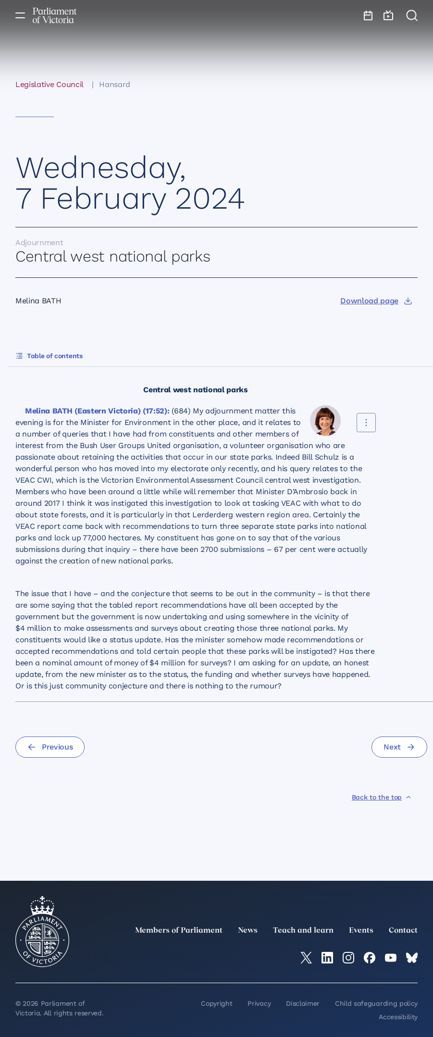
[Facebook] (369, 957)
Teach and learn (303, 930)
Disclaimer (303, 1003)
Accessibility (398, 1017)
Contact (403, 930)
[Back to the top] (382, 797)
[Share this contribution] (366, 422)
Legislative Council (49, 84)
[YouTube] (390, 957)
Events (361, 930)
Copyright (216, 1003)
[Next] (399, 747)
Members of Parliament (179, 930)
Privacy (259, 1003)
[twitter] (306, 957)
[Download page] (376, 301)
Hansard (114, 84)
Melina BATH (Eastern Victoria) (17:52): (97, 410)
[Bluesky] (411, 957)
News (248, 930)
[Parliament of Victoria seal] (42, 931)
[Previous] (50, 747)
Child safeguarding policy (376, 1003)
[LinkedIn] (327, 957)
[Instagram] (348, 957)
